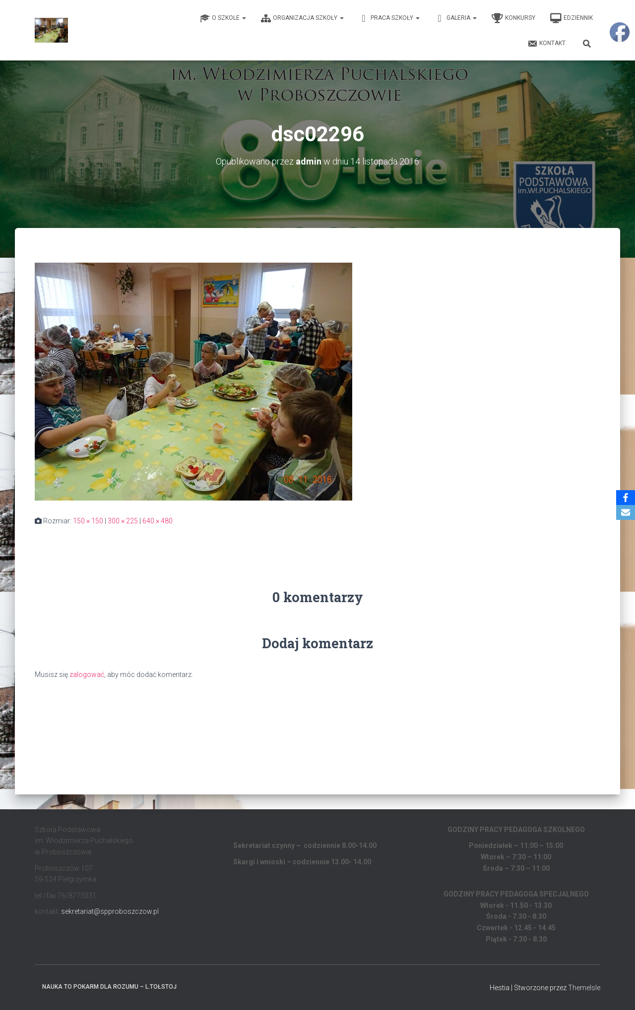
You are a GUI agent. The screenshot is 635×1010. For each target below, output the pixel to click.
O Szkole (223, 18)
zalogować (86, 674)
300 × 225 (123, 521)
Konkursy (513, 18)
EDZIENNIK (571, 18)
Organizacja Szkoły (302, 18)
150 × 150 (88, 521)
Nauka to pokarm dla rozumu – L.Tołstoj (109, 986)
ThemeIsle (584, 988)
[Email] (625, 512)
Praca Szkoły (389, 18)
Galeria (456, 18)
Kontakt (546, 44)
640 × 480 (157, 521)
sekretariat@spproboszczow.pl (110, 911)
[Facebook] (625, 497)
